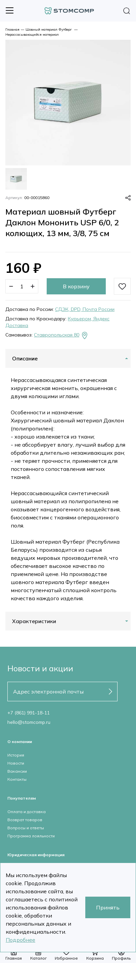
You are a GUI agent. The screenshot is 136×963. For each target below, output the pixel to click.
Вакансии (17, 771)
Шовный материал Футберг (49, 29)
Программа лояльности (31, 835)
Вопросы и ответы (25, 827)
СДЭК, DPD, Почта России (85, 309)
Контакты (17, 779)
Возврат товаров (24, 819)
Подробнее (20, 939)
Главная (12, 29)
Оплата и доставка (26, 811)
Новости (15, 763)
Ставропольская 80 (61, 335)
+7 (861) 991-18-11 (28, 713)
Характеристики (34, 621)
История (15, 755)
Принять (108, 907)
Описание (25, 358)
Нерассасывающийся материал (32, 34)
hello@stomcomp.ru (28, 722)
